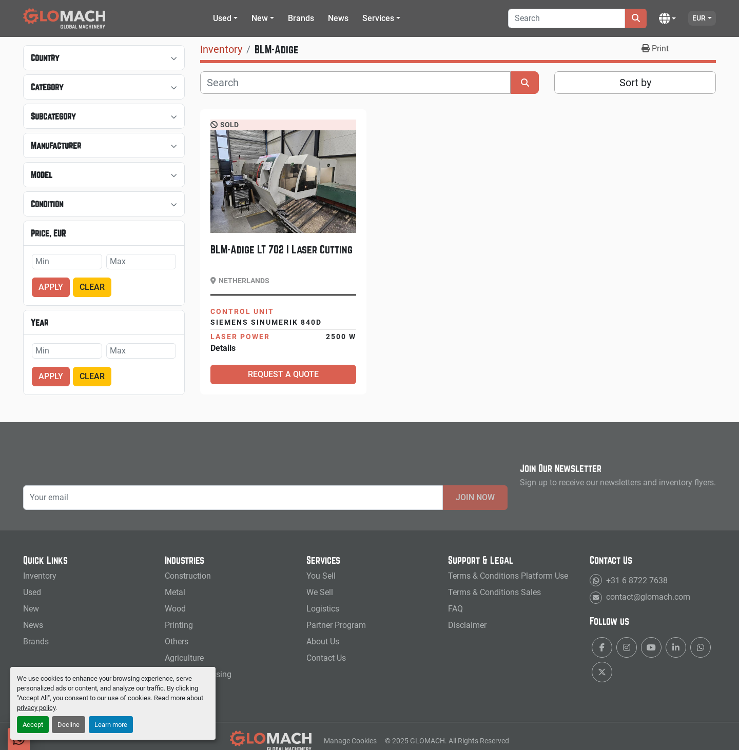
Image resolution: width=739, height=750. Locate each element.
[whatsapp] (700, 647)
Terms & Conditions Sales (494, 592)
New (259, 18)
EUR (699, 18)
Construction (188, 576)
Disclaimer (467, 625)
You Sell (321, 576)
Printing (179, 625)
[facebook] (602, 647)
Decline (68, 724)
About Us (322, 641)
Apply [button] (50, 287)
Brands (301, 18)
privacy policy (36, 708)
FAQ (455, 609)
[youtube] (651, 647)
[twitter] (602, 672)
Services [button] (378, 18)
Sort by (635, 82)
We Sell (319, 592)
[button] (225, 18)
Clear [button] (92, 287)
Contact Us (326, 658)
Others (176, 641)
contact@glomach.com (647, 597)
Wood (175, 609)
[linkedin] (676, 647)
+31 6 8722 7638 (636, 580)
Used (222, 18)
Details (223, 348)
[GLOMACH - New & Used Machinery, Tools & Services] (271, 740)
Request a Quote (283, 374)
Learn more (110, 724)
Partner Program (336, 625)
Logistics (322, 609)
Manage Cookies (350, 741)
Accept (33, 724)
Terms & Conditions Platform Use (508, 576)
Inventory (39, 576)
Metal (175, 592)
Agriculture (184, 658)
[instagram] (626, 647)
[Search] (566, 18)
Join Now (475, 497)
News (338, 18)
